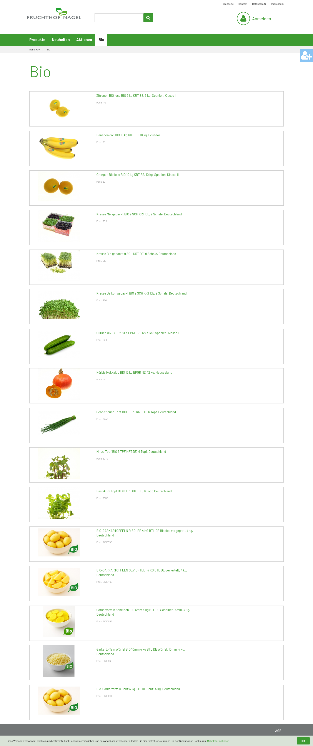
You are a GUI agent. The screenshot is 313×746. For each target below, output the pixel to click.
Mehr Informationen (218, 740)
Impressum (277, 3)
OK (303, 740)
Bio (101, 39)
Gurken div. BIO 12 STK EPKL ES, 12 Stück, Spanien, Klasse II (138, 333)
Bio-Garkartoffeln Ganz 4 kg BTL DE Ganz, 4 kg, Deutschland (138, 689)
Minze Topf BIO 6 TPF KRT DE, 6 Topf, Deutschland (131, 451)
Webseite (228, 3)
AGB (278, 730)
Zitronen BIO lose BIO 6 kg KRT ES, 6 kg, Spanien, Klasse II (136, 95)
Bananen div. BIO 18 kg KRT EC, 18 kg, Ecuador (128, 135)
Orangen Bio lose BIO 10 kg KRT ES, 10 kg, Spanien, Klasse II (138, 175)
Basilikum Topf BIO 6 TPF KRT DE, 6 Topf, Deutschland (134, 491)
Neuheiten (61, 39)
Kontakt (242, 3)
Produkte (37, 39)
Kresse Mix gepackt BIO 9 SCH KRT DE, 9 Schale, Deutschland (139, 214)
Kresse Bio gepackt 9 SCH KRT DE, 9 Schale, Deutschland (136, 254)
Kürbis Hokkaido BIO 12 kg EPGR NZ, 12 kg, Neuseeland (134, 372)
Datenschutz (259, 3)
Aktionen (84, 39)
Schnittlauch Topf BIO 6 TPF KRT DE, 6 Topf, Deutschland (136, 412)
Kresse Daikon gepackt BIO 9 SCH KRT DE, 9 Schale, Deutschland (142, 293)
